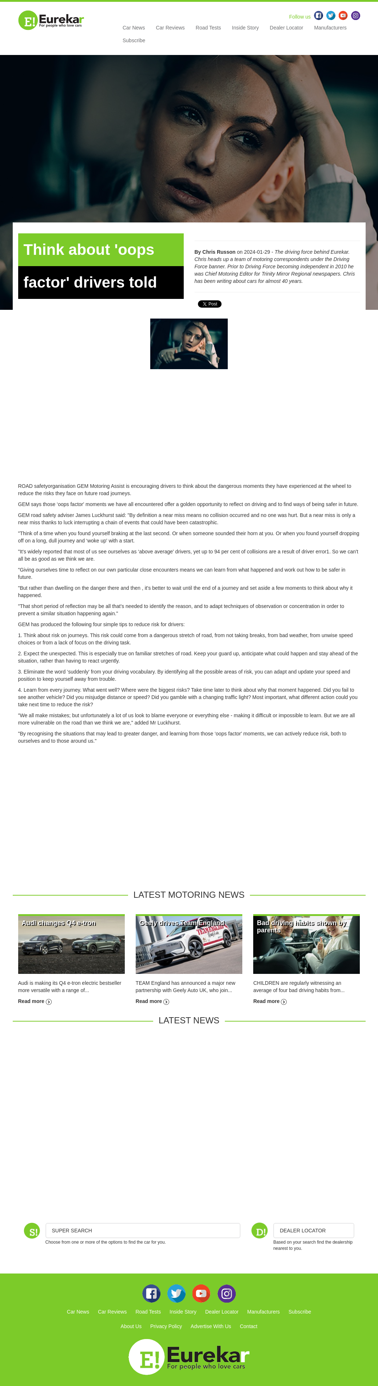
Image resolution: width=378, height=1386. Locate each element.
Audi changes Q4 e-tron (59, 923)
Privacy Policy (166, 1326)
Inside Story (245, 28)
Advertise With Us (211, 1326)
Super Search (72, 1230)
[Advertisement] (189, 431)
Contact (248, 1326)
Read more (35, 1001)
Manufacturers (330, 28)
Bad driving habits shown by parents (301, 926)
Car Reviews (170, 28)
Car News (134, 28)
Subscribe (134, 40)
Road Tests (208, 28)
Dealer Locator (286, 28)
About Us (131, 1326)
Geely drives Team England (181, 923)
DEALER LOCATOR (303, 1230)
